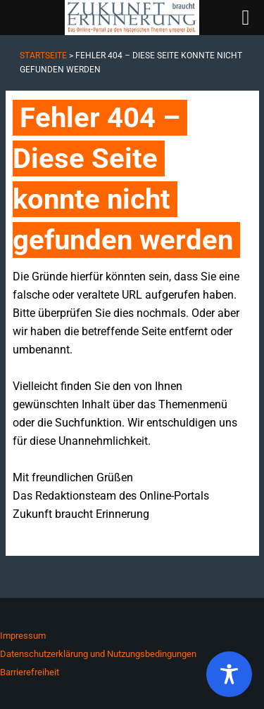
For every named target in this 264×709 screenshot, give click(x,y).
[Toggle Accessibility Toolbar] (229, 674)
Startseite (43, 55)
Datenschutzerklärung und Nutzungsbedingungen (98, 654)
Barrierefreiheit (29, 672)
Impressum (23, 635)
